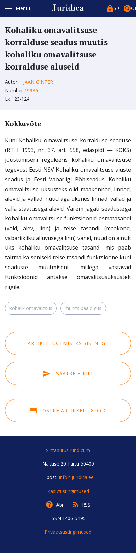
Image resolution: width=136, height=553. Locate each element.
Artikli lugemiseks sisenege (68, 343)
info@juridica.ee (76, 477)
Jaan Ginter (38, 82)
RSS (86, 504)
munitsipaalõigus (83, 308)
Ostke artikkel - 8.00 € (68, 410)
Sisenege (116, 8)
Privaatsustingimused (68, 532)
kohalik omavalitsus (30, 308)
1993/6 (32, 90)
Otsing (133, 8)
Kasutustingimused (68, 491)
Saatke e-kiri (68, 373)
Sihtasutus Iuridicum (68, 450)
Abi (59, 504)
